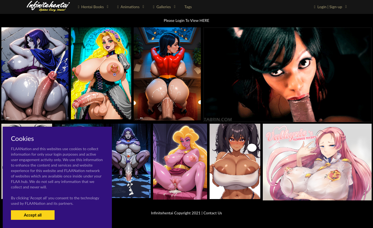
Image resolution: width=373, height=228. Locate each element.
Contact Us (213, 213)
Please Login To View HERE (186, 20)
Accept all (32, 214)
